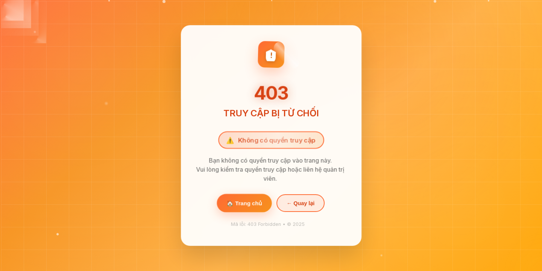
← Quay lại (300, 204)
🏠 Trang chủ (244, 204)
